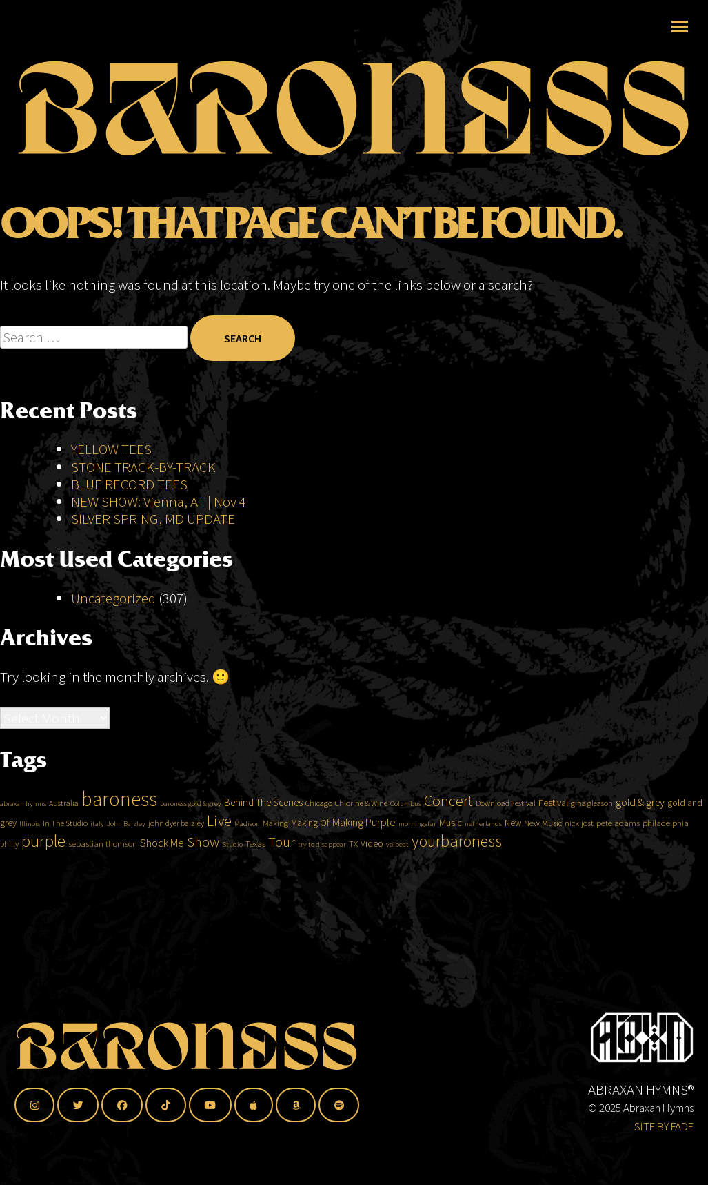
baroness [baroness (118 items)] (119, 829)
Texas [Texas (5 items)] (255, 875)
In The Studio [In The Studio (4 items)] (65, 853)
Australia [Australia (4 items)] (64, 833)
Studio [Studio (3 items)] (232, 875)
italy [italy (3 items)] (97, 854)
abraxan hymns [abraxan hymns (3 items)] (23, 834)
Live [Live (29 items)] (219, 851)
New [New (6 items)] (513, 853)
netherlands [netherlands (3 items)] (483, 854)
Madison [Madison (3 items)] (247, 854)
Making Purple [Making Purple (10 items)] (364, 852)
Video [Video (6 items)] (372, 874)
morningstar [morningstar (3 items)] (417, 854)
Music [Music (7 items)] (450, 853)
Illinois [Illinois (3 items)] (29, 854)
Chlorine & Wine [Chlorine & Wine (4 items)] (361, 833)
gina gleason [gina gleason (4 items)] (592, 833)
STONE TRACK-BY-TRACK (143, 497)
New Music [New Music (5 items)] (543, 853)
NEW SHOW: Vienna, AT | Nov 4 (158, 532)
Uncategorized (113, 628)
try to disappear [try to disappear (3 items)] (322, 875)
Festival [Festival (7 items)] (553, 833)
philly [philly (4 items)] (9, 875)
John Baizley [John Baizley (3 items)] (126, 854)
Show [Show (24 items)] (203, 873)
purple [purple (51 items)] (43, 872)
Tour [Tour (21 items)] (281, 872)
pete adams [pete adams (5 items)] (618, 853)
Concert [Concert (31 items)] (448, 831)
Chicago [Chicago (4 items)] (318, 833)
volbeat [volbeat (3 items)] (397, 875)
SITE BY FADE (664, 1126)
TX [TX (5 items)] (353, 875)
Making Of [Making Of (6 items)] (310, 853)
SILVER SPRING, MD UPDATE (153, 549)
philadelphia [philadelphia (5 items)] (666, 853)
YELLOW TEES (111, 480)
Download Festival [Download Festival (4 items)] (506, 833)
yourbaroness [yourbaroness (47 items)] (457, 872)
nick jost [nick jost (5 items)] (579, 853)
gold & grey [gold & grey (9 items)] (640, 832)
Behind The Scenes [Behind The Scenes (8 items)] (263, 832)
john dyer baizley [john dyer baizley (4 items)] (176, 853)
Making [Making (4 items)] (275, 853)
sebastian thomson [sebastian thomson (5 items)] (102, 875)
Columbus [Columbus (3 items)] (405, 834)
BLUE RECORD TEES (130, 514)
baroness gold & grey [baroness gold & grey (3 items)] (190, 834)
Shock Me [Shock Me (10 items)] (162, 874)
